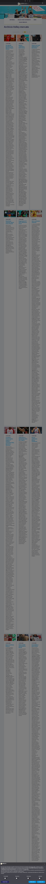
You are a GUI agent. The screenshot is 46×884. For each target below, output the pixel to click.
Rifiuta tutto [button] (32, 881)
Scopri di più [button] (5, 881)
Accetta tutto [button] (41, 881)
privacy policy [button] (33, 866)
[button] (44, 864)
